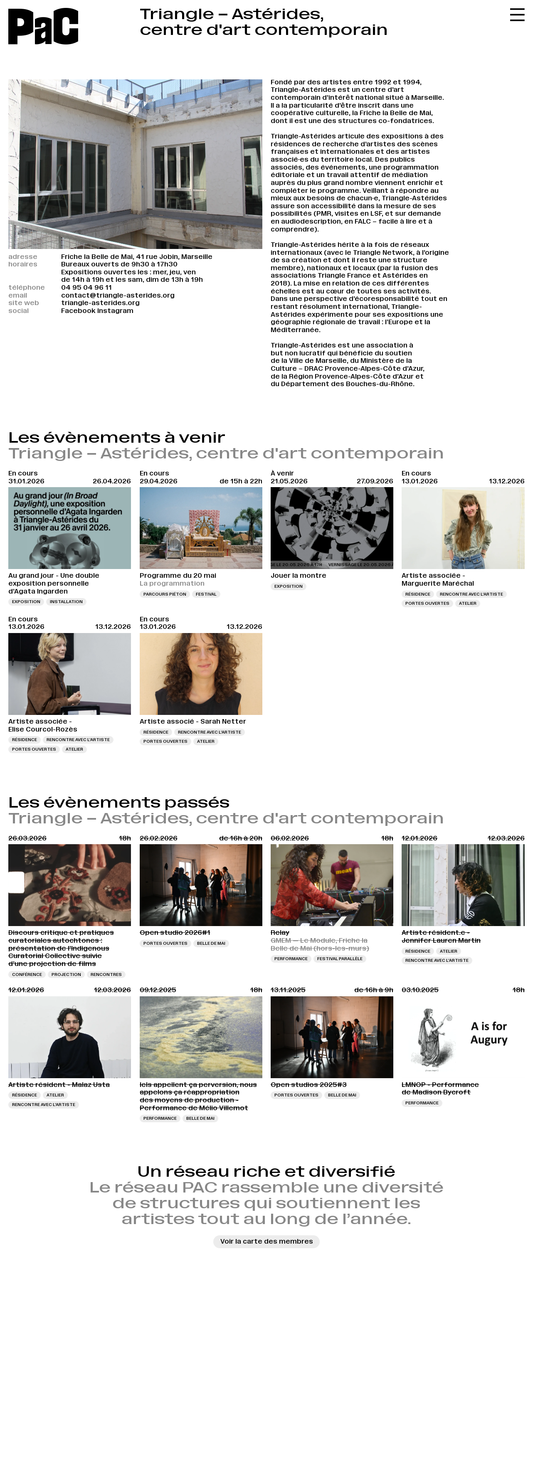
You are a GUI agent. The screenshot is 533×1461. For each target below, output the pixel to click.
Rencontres (106, 974)
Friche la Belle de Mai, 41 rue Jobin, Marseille (136, 257)
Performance (291, 958)
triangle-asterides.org (100, 303)
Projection (66, 974)
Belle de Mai (211, 943)
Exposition (26, 601)
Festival (206, 594)
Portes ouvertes (427, 603)
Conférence (27, 974)
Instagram (115, 311)
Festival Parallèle (340, 958)
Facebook (78, 311)
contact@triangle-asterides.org (118, 295)
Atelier (467, 603)
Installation (66, 601)
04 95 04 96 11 (86, 287)
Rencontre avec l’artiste (471, 594)
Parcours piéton (164, 594)
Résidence (417, 594)
